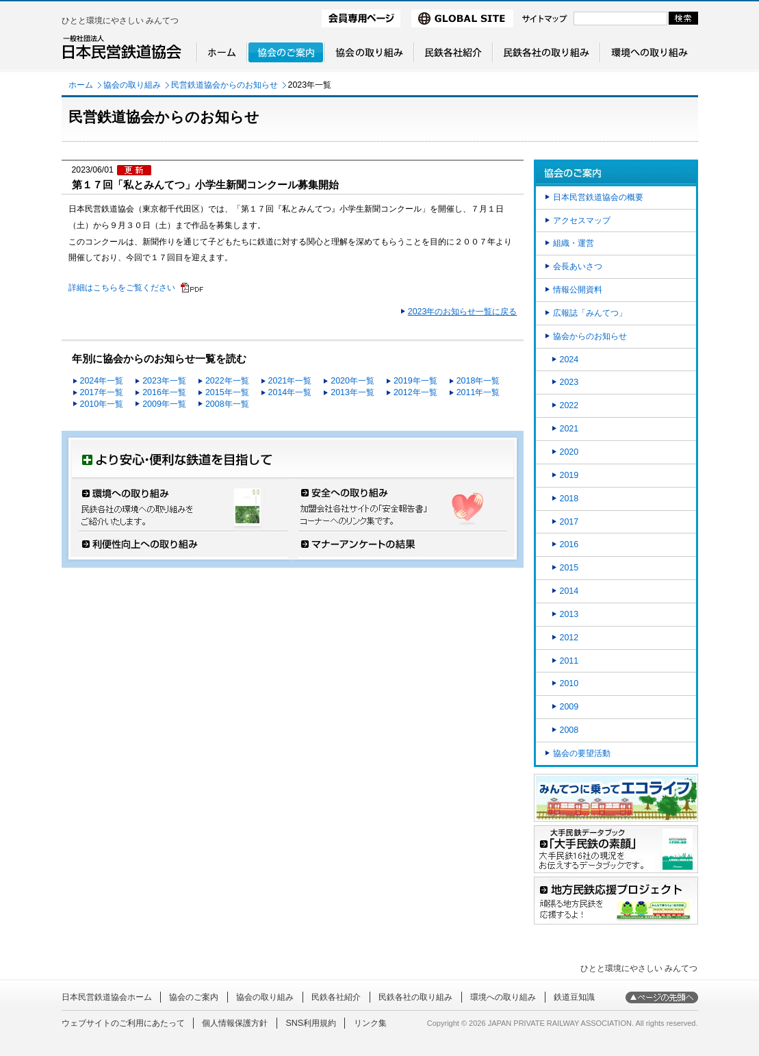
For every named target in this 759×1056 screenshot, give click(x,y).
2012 (569, 637)
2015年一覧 (227, 392)
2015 (569, 568)
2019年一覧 (415, 381)
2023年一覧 (164, 381)
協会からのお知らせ (590, 336)
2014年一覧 (290, 392)
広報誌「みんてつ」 (590, 313)
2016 (569, 544)
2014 (569, 591)
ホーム (80, 85)
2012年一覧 (415, 392)
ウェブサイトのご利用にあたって (123, 1023)
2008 (569, 730)
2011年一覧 (478, 392)
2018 (569, 498)
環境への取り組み (503, 997)
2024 (569, 359)
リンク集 (370, 1023)
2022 (569, 405)
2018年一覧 (478, 381)
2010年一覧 (102, 404)
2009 (569, 707)
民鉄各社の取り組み (415, 997)
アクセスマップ (581, 220)
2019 (569, 475)
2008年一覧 (227, 404)
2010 (569, 683)
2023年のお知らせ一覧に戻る (462, 311)
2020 (569, 452)
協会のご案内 (193, 997)
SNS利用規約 (310, 1023)
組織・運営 (573, 243)
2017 (569, 522)
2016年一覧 (164, 392)
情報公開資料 (577, 289)
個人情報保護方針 (235, 1023)
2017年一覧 (102, 392)
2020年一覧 (352, 381)
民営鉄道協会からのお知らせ (224, 85)
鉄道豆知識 (574, 997)
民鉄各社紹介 (336, 997)
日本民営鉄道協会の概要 (598, 197)
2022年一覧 (227, 381)
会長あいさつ (577, 266)
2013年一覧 (352, 392)
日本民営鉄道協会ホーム (107, 997)
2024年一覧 (102, 381)
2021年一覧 (290, 381)
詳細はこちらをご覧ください (121, 287)
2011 (569, 661)
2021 (569, 428)
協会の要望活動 (581, 753)
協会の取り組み (132, 85)
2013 (569, 614)
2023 (569, 382)
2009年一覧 (164, 404)
